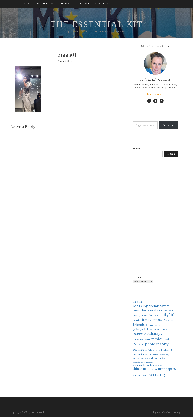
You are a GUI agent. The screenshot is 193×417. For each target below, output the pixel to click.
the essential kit (97, 24)
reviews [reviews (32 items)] (136, 358)
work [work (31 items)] (145, 375)
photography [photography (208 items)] (157, 344)
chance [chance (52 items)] (145, 310)
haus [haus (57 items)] (164, 329)
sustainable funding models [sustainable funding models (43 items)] (148, 365)
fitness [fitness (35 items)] (166, 320)
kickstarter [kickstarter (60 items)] (139, 333)
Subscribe (168, 125)
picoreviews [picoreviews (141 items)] (142, 349)
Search (137, 148)
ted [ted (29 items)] (165, 365)
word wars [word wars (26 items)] (137, 376)
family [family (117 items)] (146, 320)
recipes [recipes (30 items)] (155, 355)
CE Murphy (83, 4)
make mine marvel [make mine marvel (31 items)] (141, 339)
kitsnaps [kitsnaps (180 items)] (154, 333)
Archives (137, 277)
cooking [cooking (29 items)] (136, 315)
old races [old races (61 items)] (138, 344)
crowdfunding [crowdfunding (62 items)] (149, 315)
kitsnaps (65, 4)
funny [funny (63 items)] (149, 324)
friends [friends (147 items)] (139, 325)
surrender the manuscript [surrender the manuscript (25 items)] (143, 362)
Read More (155, 94)
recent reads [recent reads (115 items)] (142, 354)
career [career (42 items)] (136, 310)
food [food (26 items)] (173, 320)
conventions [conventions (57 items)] (166, 310)
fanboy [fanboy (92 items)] (157, 320)
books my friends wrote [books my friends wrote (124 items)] (151, 306)
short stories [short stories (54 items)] (158, 358)
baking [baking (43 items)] (141, 302)
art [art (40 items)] (134, 302)
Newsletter (102, 4)
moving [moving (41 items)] (168, 339)
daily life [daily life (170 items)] (167, 315)
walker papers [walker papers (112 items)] (165, 369)
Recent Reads (45, 4)
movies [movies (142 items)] (156, 339)
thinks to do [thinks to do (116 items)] (141, 369)
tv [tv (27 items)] (152, 369)
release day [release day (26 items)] (164, 355)
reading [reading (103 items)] (166, 349)
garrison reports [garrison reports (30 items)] (162, 325)
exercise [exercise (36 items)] (137, 320)
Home (27, 4)
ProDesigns (176, 412)
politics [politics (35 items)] (156, 350)
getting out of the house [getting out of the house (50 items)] (146, 329)
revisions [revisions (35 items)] (145, 358)
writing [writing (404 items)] (157, 374)
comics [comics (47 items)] (154, 310)
